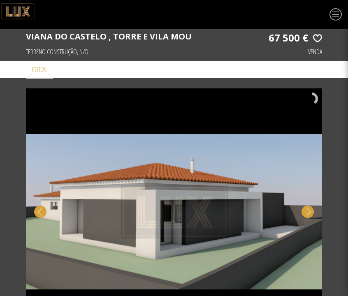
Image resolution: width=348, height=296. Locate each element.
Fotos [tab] (39, 69)
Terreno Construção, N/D (57, 51)
